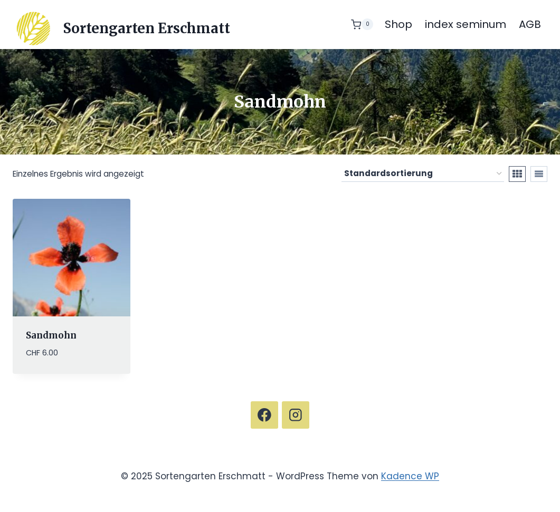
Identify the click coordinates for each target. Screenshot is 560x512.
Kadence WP (410, 476)
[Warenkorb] (362, 24)
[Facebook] (264, 414)
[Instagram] (295, 414)
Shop (398, 24)
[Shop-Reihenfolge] (422, 174)
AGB (530, 24)
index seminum (465, 24)
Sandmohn (51, 335)
